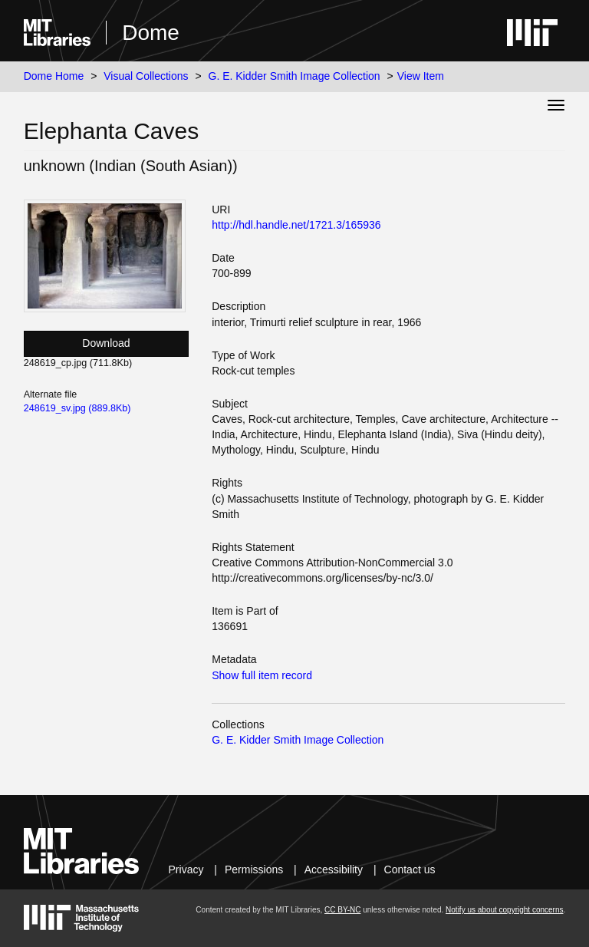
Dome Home (54, 76)
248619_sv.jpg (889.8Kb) (77, 408)
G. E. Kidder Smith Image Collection (294, 76)
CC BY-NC (342, 910)
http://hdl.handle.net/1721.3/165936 (296, 225)
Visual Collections (146, 76)
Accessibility (333, 869)
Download (106, 343)
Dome (150, 33)
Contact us (410, 869)
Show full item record (262, 675)
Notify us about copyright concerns (504, 910)
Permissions (254, 869)
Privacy (186, 869)
